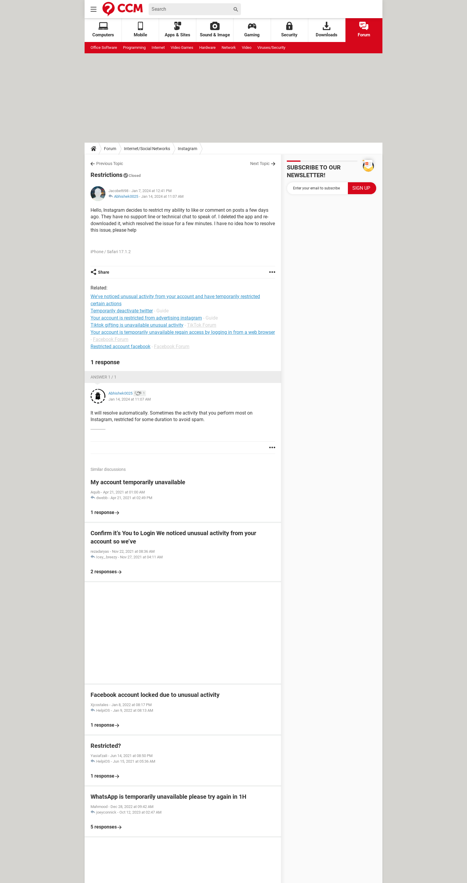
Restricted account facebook (120, 346)
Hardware (207, 47)
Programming (134, 47)
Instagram (187, 148)
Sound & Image (215, 30)
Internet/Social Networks (147, 148)
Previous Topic (109, 163)
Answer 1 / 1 (103, 377)
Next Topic (260, 163)
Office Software (104, 47)
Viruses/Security (271, 47)
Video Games (182, 47)
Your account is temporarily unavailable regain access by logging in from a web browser (183, 332)
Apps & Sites (177, 30)
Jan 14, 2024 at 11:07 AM (162, 196)
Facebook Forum (110, 339)
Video (246, 47)
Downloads (326, 30)
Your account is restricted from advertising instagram (146, 318)
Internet (158, 47)
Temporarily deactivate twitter (122, 311)
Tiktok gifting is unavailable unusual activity (137, 325)
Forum (364, 30)
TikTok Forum (201, 325)
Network (229, 47)
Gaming (252, 30)
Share (103, 272)
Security (289, 30)
